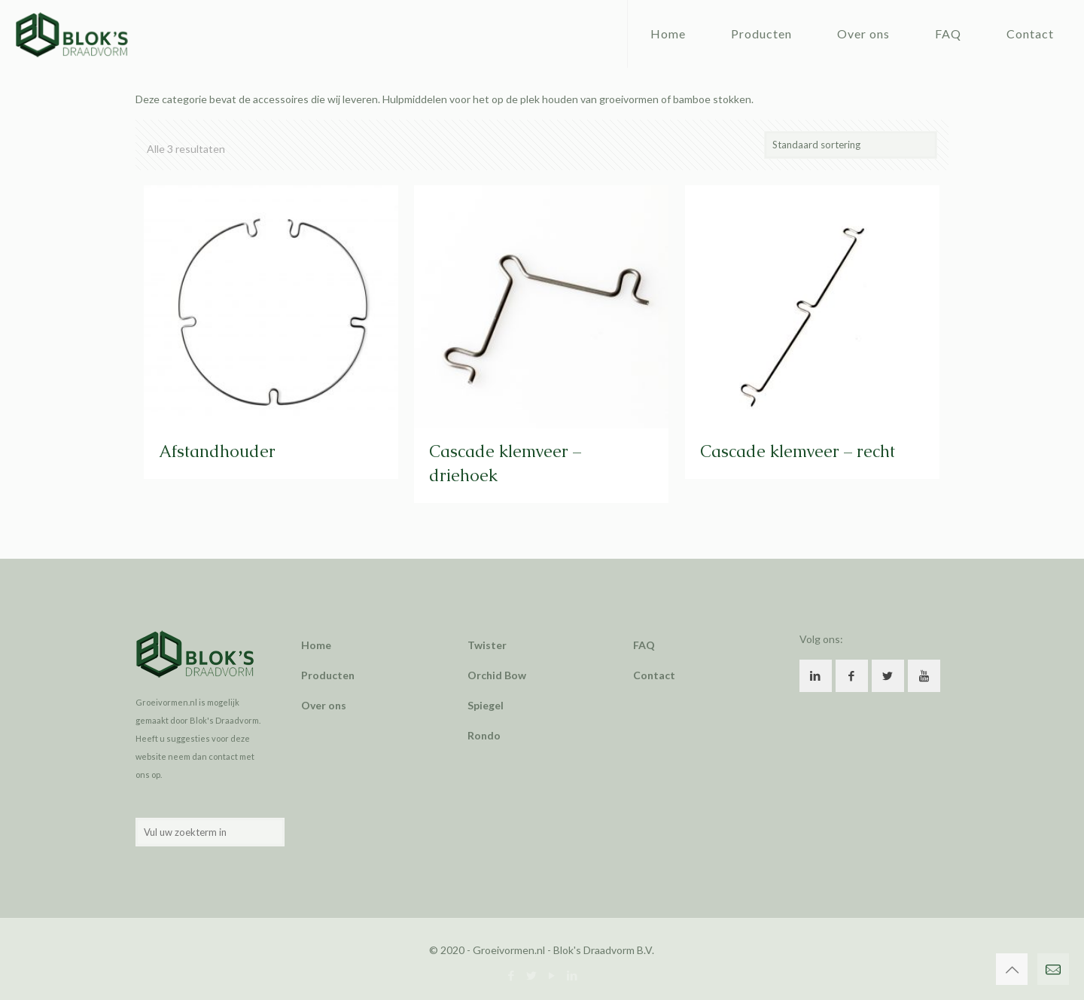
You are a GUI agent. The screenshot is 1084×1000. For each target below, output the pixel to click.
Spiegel (485, 705)
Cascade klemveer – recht (797, 451)
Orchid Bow (496, 675)
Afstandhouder (217, 451)
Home (316, 645)
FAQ (644, 645)
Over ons (323, 705)
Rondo (484, 735)
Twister (487, 645)
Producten (328, 675)
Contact (654, 675)
